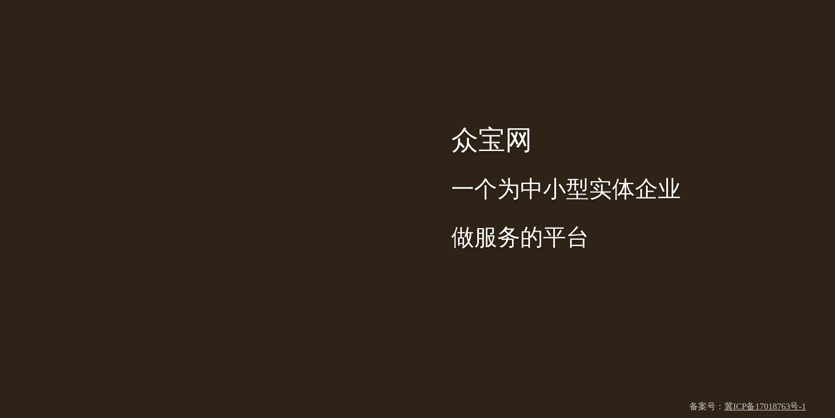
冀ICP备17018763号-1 (765, 406)
